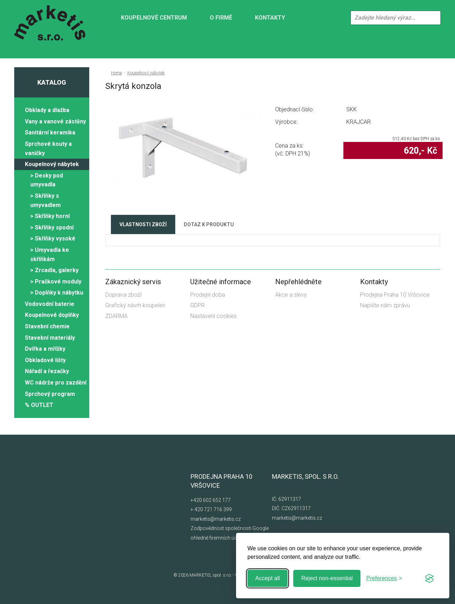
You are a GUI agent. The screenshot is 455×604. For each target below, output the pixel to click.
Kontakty (270, 17)
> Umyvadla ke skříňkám (49, 255)
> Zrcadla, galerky (54, 270)
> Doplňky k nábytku (56, 292)
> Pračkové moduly (55, 281)
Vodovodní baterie (49, 304)
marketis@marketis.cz (216, 519)
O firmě (221, 17)
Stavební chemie (47, 326)
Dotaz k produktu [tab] (209, 224)
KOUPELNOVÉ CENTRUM (154, 17)
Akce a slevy (291, 294)
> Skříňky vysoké (52, 238)
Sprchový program (50, 394)
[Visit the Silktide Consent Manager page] (429, 578)
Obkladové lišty (45, 360)
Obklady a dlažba (47, 110)
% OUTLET (39, 405)
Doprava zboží (123, 294)
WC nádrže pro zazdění (55, 382)
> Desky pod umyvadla (46, 180)
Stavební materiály (50, 337)
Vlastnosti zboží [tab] (143, 224)
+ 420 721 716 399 (211, 509)
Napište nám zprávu (385, 305)
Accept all (267, 578)
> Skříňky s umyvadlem (45, 200)
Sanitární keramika (50, 132)
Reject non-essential (327, 578)
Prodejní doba (207, 294)
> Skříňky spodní (52, 227)
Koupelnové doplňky (52, 315)
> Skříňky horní (50, 216)
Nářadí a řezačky (47, 371)
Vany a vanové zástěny (55, 121)
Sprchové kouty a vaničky (48, 149)
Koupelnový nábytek (52, 164)
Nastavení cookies (213, 316)
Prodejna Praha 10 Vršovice (395, 294)
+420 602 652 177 (211, 500)
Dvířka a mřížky (45, 348)
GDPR (197, 305)
